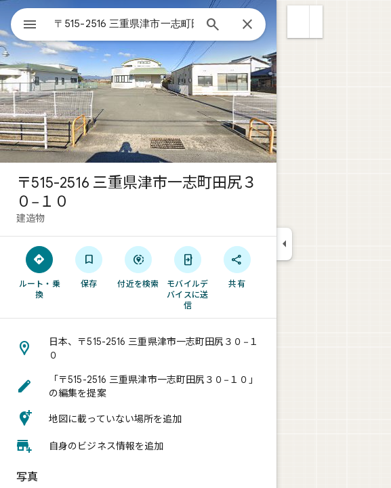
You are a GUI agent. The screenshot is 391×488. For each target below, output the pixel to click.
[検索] (213, 25)
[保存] (89, 266)
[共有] (237, 266)
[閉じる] (247, 25)
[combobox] (124, 24)
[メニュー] (30, 25)
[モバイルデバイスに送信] (187, 277)
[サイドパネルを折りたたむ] (284, 244)
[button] (298, 21)
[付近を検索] (138, 266)
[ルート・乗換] (39, 271)
